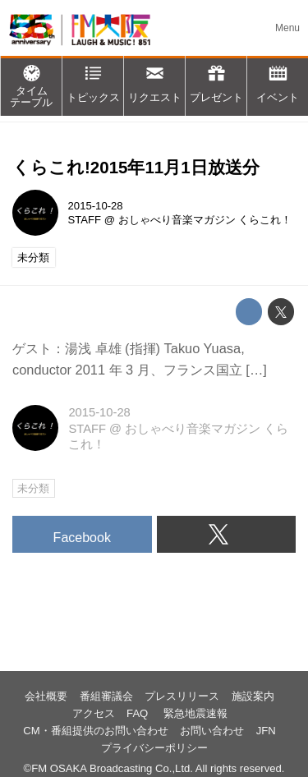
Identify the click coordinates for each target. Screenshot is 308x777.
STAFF (85, 220)
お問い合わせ (212, 730)
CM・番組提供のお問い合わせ (95, 730)
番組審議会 (106, 696)
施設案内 (253, 696)
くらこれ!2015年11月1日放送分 (136, 167)
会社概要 (46, 696)
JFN (266, 730)
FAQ (138, 713)
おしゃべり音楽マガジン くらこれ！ (205, 220)
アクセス (93, 713)
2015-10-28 (95, 206)
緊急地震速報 (195, 713)
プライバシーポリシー (154, 748)
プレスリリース (182, 696)
